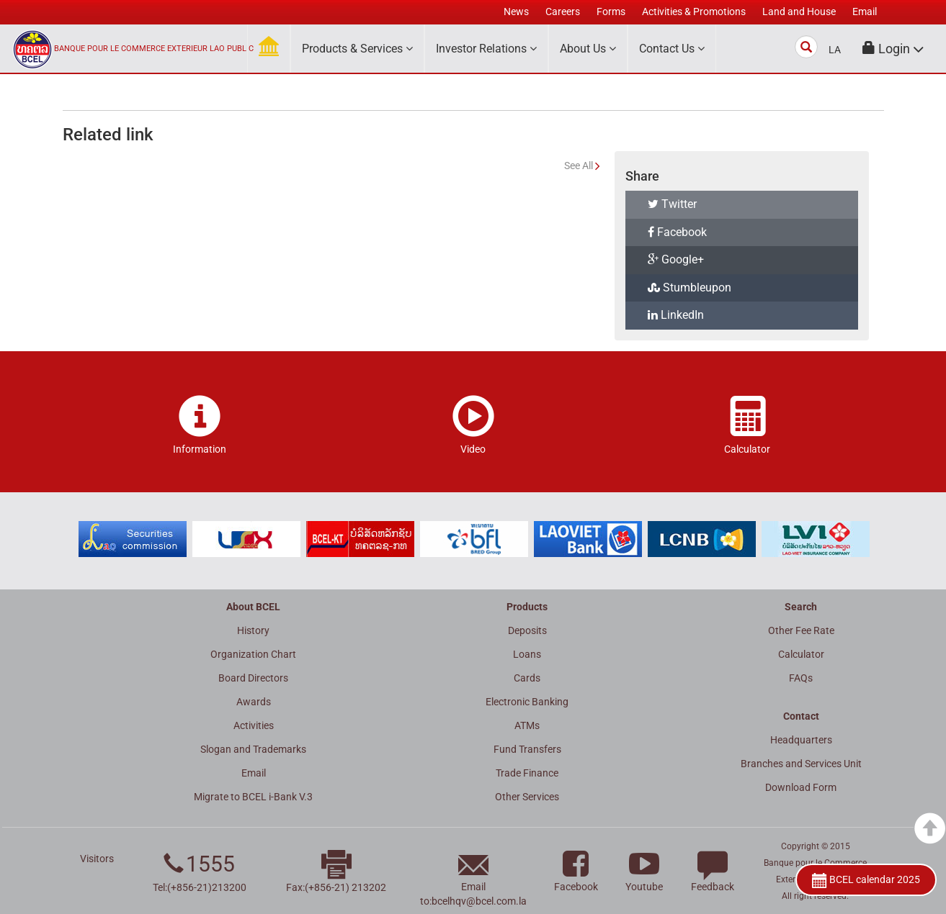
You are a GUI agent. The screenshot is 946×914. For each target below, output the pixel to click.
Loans (527, 654)
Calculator (801, 654)
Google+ (676, 259)
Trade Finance (527, 773)
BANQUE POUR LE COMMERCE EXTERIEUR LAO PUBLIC (154, 48)
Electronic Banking (527, 701)
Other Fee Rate (801, 630)
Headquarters (801, 740)
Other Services (527, 796)
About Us (588, 48)
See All (578, 165)
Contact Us (672, 48)
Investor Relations (486, 48)
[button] (893, 48)
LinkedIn (676, 315)
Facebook (677, 232)
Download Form (800, 787)
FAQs (801, 678)
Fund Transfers (527, 749)
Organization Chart (253, 654)
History (253, 630)
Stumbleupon (689, 287)
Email (253, 773)
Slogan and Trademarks (253, 749)
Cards (527, 678)
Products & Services (357, 48)
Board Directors (253, 678)
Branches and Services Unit (801, 763)
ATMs (527, 725)
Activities (253, 725)
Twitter (672, 204)
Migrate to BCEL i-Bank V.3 (253, 796)
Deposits (527, 630)
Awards (253, 701)
